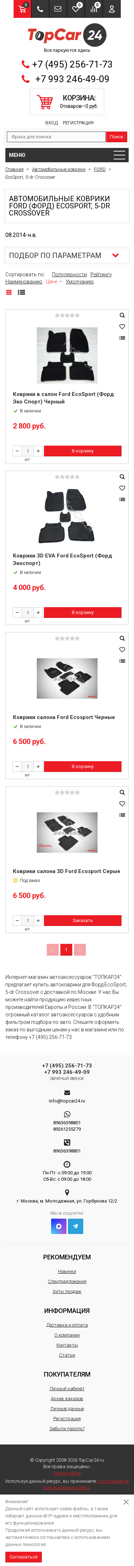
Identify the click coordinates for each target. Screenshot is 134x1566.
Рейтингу (101, 274)
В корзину (83, 451)
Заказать (83, 920)
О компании (67, 1335)
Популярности (69, 274)
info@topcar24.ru (67, 1101)
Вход (51, 122)
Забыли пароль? (67, 1428)
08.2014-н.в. (21, 235)
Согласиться (24, 1557)
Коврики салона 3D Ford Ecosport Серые (66, 871)
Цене (51, 281)
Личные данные (67, 1408)
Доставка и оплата (67, 1325)
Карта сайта (67, 1473)
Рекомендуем (67, 1257)
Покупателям (67, 1374)
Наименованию (24, 281)
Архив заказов (67, 1398)
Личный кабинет (67, 1388)
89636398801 (67, 1122)
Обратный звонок (67, 1079)
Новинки (67, 1271)
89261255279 (67, 1129)
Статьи (67, 1355)
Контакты (67, 1345)
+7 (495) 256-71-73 (72, 64)
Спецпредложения (67, 1281)
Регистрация (78, 122)
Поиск (116, 136)
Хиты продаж (67, 1291)
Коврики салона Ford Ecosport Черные (64, 717)
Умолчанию (80, 281)
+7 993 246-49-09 (72, 79)
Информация (67, 1310)
